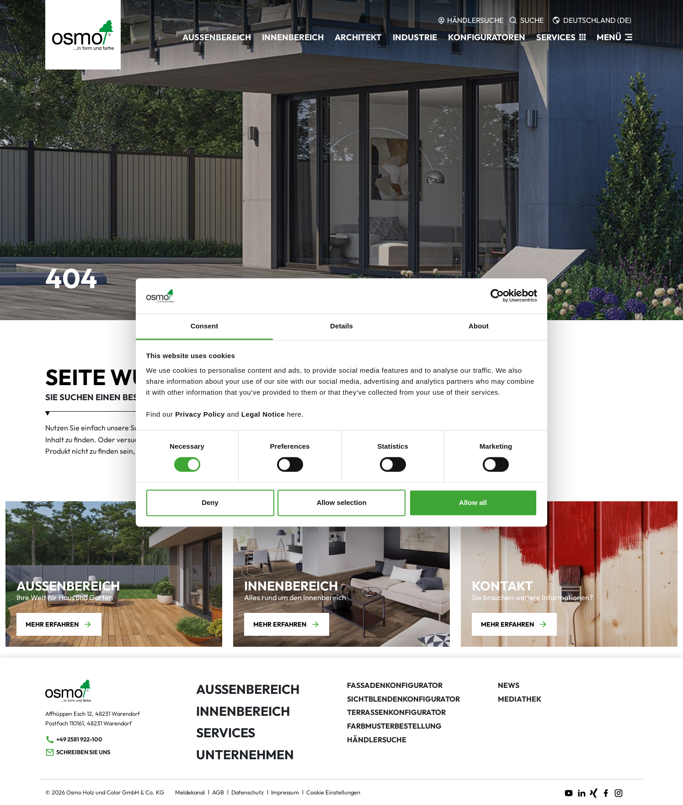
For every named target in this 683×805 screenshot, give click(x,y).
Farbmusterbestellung (394, 725)
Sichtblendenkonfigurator (403, 698)
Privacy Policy (200, 414)
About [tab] (479, 326)
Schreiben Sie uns (77, 752)
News (508, 685)
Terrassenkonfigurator (396, 712)
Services (225, 732)
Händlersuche (376, 739)
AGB (218, 792)
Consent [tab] (205, 326)
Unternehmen (245, 754)
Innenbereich (243, 711)
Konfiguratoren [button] (486, 37)
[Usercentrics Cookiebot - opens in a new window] (497, 296)
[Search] (526, 20)
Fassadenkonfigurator (395, 685)
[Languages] (592, 20)
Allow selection (341, 502)
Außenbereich (247, 689)
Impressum (285, 792)
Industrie (415, 37)
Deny (210, 502)
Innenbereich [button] (293, 37)
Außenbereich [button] (216, 37)
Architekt (358, 37)
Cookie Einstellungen (333, 792)
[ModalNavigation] (614, 37)
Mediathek (519, 698)
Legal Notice (263, 414)
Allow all (473, 502)
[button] (561, 37)
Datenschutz (247, 792)
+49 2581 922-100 (73, 739)
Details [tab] (341, 326)
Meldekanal (190, 792)
